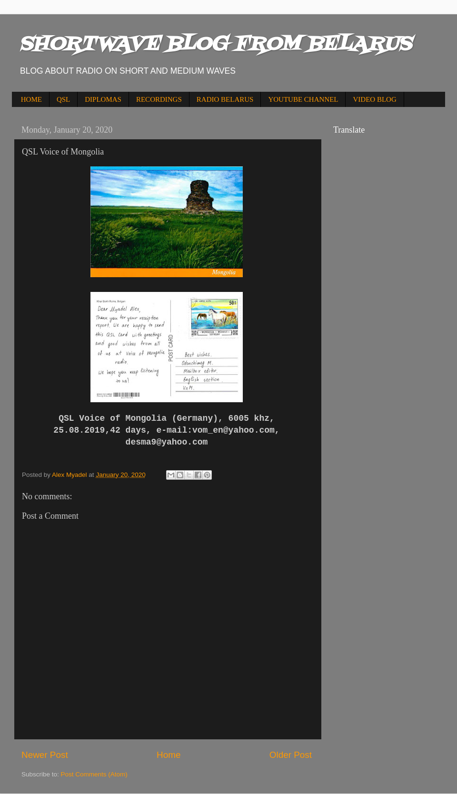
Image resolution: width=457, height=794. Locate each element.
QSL (63, 99)
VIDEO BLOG (374, 99)
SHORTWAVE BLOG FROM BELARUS (215, 44)
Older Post (290, 755)
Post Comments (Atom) (94, 774)
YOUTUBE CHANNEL (303, 99)
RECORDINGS (159, 99)
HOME (31, 99)
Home (168, 755)
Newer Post (44, 755)
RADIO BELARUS (225, 99)
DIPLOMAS (103, 99)
